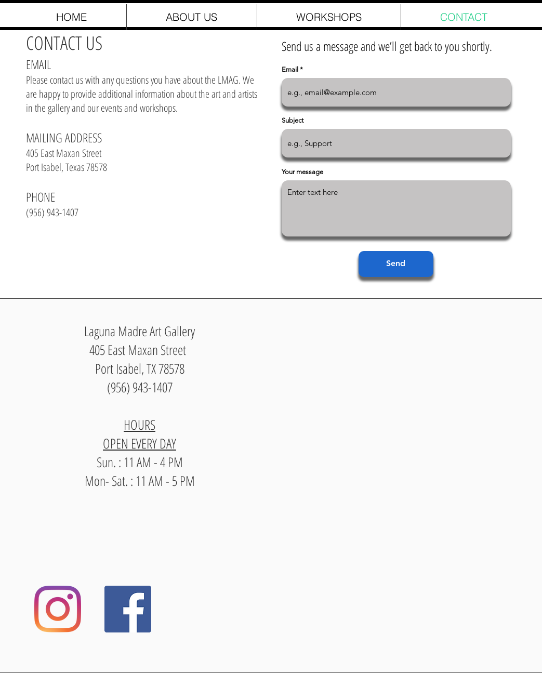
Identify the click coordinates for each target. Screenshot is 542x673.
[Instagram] (57, 609)
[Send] (396, 264)
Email (290, 69)
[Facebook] (127, 609)
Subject (292, 120)
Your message (302, 171)
